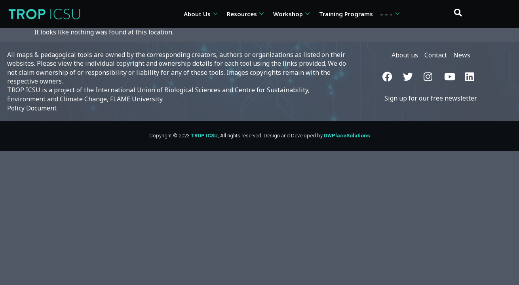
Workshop (291, 14)
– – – (389, 14)
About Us (200, 14)
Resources (245, 14)
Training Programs (346, 14)
